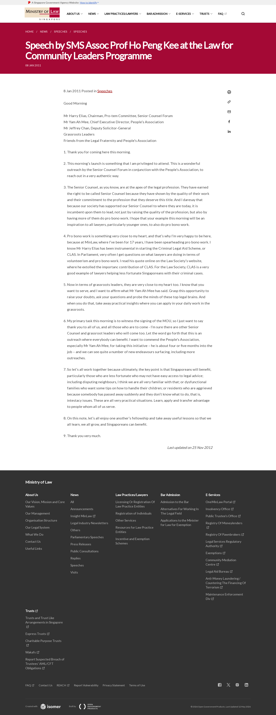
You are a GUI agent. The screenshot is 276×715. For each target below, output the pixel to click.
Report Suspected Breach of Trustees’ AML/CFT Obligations (44, 663)
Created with (45, 706)
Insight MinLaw (81, 516)
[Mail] (228, 109)
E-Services (183, 13)
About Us (73, 13)
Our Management (37, 513)
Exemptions (214, 553)
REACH (61, 685)
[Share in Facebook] (228, 119)
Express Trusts (35, 634)
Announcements (81, 509)
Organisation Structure (41, 520)
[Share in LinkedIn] (228, 129)
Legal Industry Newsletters (89, 523)
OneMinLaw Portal (219, 502)
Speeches (104, 91)
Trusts (204, 13)
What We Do (34, 534)
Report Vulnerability (86, 685)
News (92, 13)
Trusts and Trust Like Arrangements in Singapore (44, 620)
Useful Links (33, 548)
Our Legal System (37, 527)
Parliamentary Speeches (87, 537)
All (72, 502)
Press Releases (80, 544)
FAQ (220, 13)
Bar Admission (157, 13)
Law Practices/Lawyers (121, 13)
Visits (74, 572)
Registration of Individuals (133, 513)
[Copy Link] (228, 102)
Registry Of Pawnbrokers (223, 534)
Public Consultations (84, 551)
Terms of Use (137, 685)
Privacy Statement (114, 685)
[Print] (228, 92)
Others (75, 530)
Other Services (125, 520)
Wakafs (30, 652)
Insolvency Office (218, 509)
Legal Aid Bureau (217, 571)
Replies (75, 558)
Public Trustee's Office (221, 516)
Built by (88, 706)
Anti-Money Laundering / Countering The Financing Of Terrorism (226, 582)
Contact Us (33, 541)
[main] (138, 246)
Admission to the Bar (175, 502)
